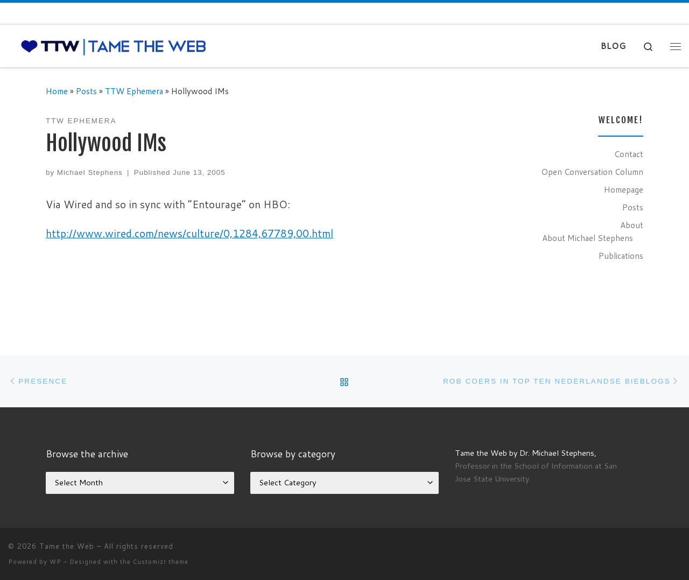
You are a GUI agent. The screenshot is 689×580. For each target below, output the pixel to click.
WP (55, 561)
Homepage (623, 189)
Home (57, 91)
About (631, 225)
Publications (621, 255)
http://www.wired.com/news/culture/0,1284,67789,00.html (189, 233)
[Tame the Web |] (113, 46)
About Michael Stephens (587, 238)
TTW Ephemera (134, 91)
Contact (628, 154)
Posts (86, 91)
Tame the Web (66, 546)
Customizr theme (160, 561)
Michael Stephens (90, 172)
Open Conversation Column (592, 172)
